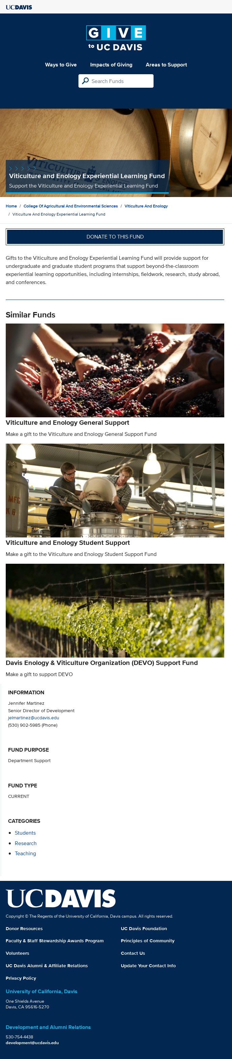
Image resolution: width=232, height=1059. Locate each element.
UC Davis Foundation (144, 928)
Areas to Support (166, 64)
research (26, 843)
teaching (25, 853)
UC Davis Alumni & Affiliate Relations (47, 965)
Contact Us (133, 953)
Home (11, 206)
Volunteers (17, 953)
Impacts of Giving (111, 64)
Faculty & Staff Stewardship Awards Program (55, 940)
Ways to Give (61, 64)
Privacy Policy (21, 978)
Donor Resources (24, 928)
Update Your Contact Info (148, 965)
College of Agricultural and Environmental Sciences (71, 206)
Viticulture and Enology (146, 206)
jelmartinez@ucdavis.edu (33, 717)
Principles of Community (147, 940)
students (25, 833)
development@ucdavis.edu (32, 1042)
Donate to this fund (115, 237)
